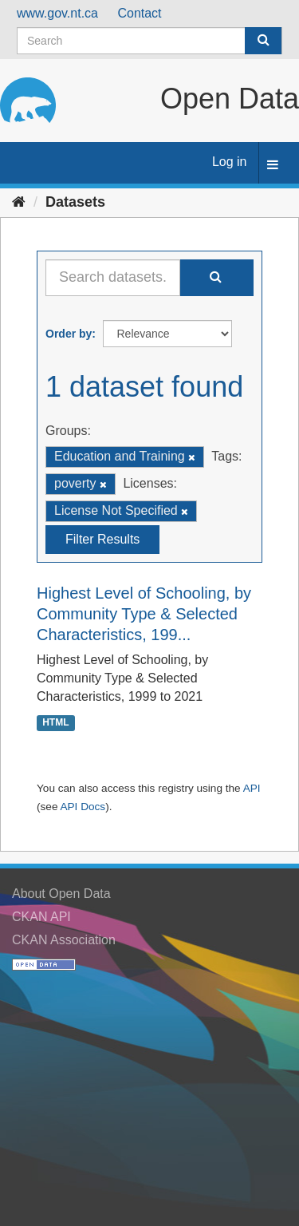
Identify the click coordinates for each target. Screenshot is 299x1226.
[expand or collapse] (272, 165)
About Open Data (61, 893)
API (252, 788)
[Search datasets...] (112, 277)
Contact (139, 13)
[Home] (19, 202)
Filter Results (102, 539)
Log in (229, 161)
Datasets (75, 202)
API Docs (82, 807)
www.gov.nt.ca (57, 13)
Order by (68, 333)
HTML (55, 722)
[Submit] (263, 40)
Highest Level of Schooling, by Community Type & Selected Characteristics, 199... (144, 613)
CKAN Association (64, 940)
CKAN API (41, 916)
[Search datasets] (149, 40)
